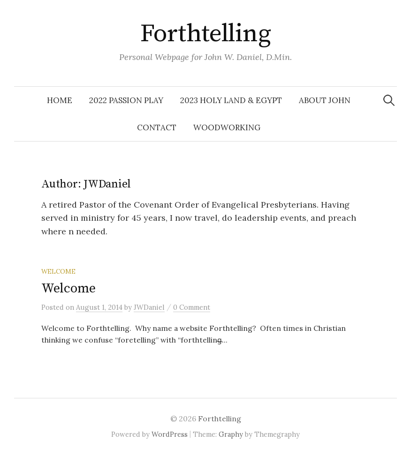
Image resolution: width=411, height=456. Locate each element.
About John (324, 100)
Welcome (68, 288)
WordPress (170, 434)
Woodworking (226, 127)
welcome (58, 271)
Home (59, 100)
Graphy (231, 434)
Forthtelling (205, 34)
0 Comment (191, 307)
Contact (156, 127)
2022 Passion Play (126, 100)
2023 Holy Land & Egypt (231, 100)
